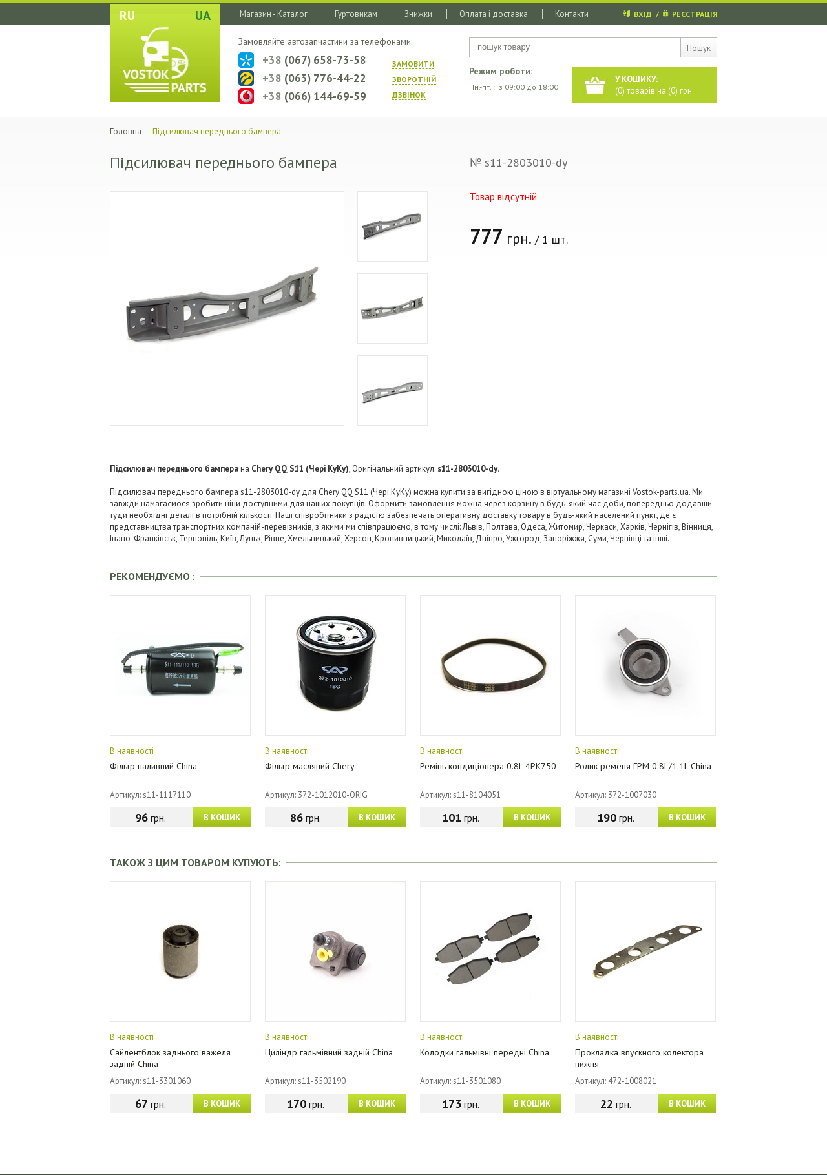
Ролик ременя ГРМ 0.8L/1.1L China (643, 766)
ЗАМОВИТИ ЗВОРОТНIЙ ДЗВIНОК (414, 79)
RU (127, 15)
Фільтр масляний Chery (310, 766)
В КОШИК (222, 817)
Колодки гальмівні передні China (484, 1052)
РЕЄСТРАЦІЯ (694, 14)
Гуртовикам (356, 13)
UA (203, 15)
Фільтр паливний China (153, 766)
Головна (125, 131)
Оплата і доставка (493, 13)
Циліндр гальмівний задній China (329, 1052)
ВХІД (643, 14)
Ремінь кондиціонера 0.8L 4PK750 (488, 766)
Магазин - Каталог (274, 13)
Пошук (699, 48)
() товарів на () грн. (654, 85)
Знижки (418, 13)
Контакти (572, 13)
